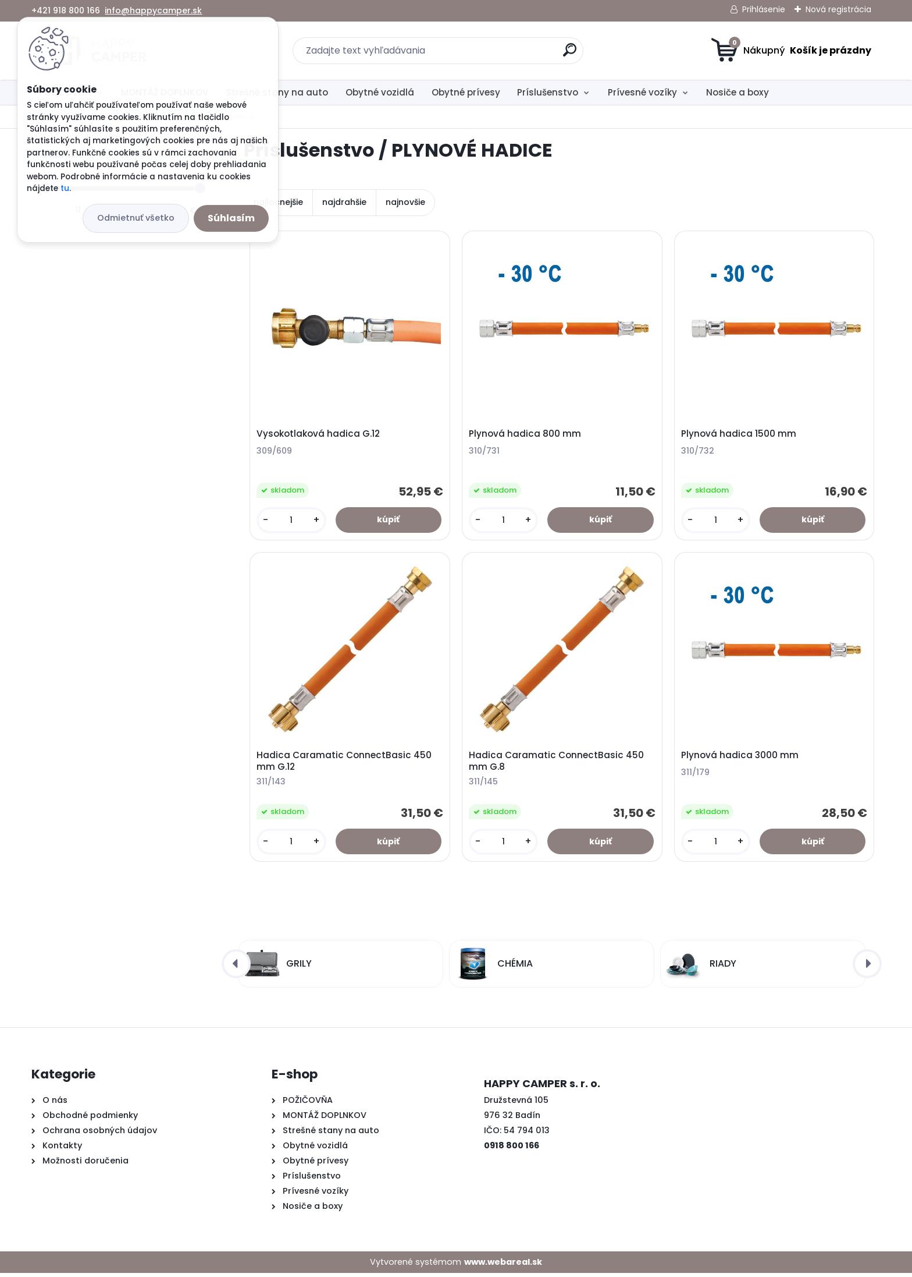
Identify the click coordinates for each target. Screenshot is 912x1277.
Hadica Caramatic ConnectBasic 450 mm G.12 (345, 764)
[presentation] (236, 967)
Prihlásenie (763, 9)
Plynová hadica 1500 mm (739, 434)
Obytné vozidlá (379, 92)
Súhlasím (231, 218)
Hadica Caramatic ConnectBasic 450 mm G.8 (557, 764)
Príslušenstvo (547, 92)
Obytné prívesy (466, 92)
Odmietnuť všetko (135, 218)
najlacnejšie (278, 202)
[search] (569, 54)
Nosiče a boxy (737, 92)
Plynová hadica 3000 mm (741, 758)
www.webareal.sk (503, 1266)
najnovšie (405, 202)
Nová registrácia (838, 9)
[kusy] (292, 521)
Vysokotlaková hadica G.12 (319, 434)
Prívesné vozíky (642, 92)
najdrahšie (344, 202)
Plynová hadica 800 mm (526, 434)
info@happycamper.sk (153, 10)
